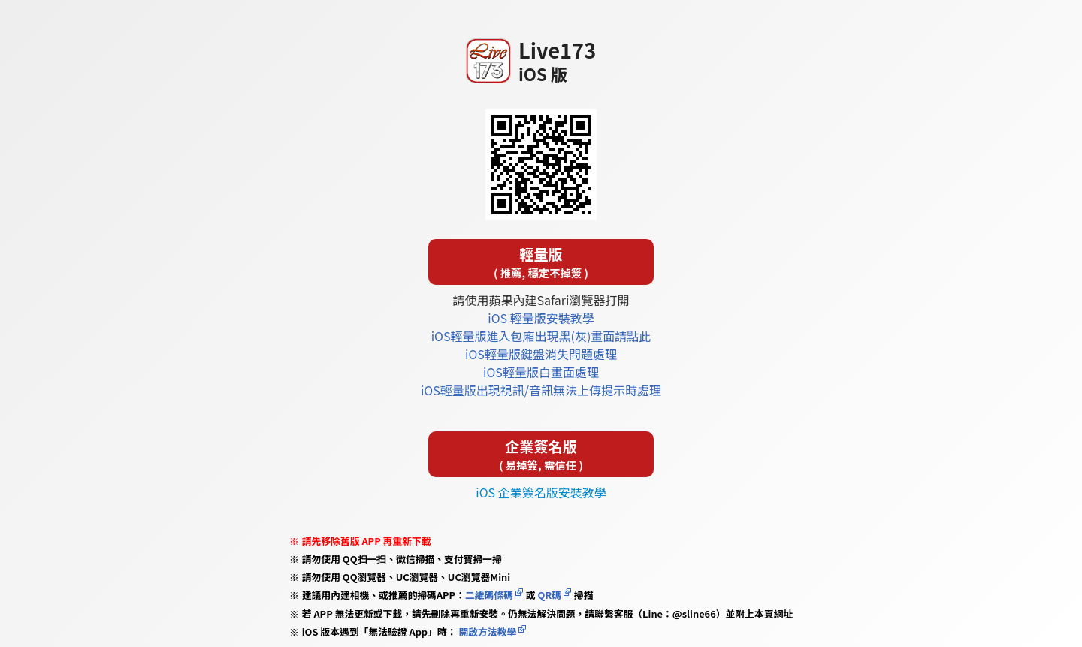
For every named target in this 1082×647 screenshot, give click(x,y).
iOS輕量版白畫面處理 (541, 372)
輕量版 (541, 261)
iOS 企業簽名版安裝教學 (541, 492)
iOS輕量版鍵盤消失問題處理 (541, 354)
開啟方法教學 (487, 631)
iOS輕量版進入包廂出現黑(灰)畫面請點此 (541, 336)
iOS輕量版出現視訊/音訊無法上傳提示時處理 (541, 390)
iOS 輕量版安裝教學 (541, 318)
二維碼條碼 (489, 595)
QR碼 (549, 595)
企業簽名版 (541, 454)
